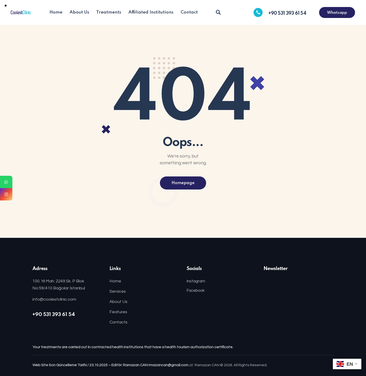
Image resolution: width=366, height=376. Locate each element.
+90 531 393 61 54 (53, 314)
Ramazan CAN (207, 365)
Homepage (183, 183)
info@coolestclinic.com (54, 299)
